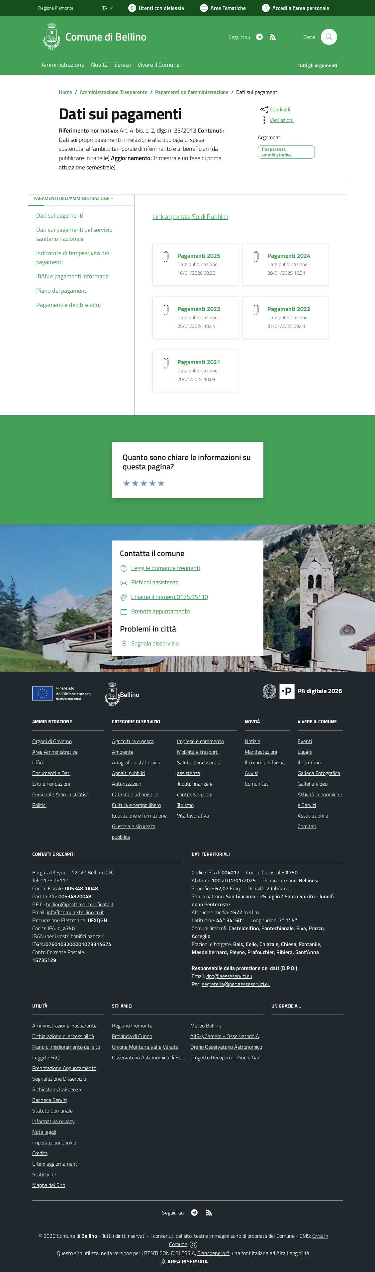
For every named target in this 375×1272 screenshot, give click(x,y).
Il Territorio (309, 762)
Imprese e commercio (200, 741)
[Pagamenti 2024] (256, 255)
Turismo (185, 805)
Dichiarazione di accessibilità (63, 1036)
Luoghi (305, 752)
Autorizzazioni (127, 784)
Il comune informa (265, 762)
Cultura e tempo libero (136, 805)
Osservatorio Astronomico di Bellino (151, 1057)
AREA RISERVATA (183, 1261)
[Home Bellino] (96, 36)
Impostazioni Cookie (54, 1142)
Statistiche (44, 1174)
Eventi (305, 741)
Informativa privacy (53, 1121)
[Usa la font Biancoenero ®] (156, 8)
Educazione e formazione (139, 816)
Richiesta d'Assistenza (56, 1089)
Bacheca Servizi (49, 1100)
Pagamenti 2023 (198, 308)
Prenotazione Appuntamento (64, 1068)
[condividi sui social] (275, 109)
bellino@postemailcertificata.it (80, 904)
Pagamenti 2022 (288, 308)
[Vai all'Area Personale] (295, 8)
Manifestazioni (261, 752)
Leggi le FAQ (46, 1057)
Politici (39, 805)
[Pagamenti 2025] (166, 255)
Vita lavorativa (193, 816)
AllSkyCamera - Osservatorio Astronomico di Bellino (247, 1036)
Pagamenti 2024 (288, 255)
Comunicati (257, 784)
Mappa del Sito (48, 1185)
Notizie (252, 741)
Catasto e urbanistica (135, 794)
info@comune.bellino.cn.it (75, 912)
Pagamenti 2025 (198, 255)
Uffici (37, 762)
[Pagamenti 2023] (166, 309)
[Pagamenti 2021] (166, 362)
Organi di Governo (52, 741)
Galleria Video (313, 784)
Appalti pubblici (128, 773)
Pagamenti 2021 (198, 361)
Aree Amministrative (55, 752)
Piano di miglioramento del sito (66, 1047)
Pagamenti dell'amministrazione (192, 92)
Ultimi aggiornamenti (55, 1164)
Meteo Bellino (205, 1025)
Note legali (44, 1132)
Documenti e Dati (51, 773)
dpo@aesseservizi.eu (229, 976)
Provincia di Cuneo (132, 1036)
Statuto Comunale (52, 1111)
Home (65, 92)
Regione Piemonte (132, 1025)
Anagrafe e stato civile (136, 762)
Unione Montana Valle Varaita (145, 1047)
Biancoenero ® (213, 1253)
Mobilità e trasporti (198, 752)
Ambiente (123, 752)
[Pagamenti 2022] (256, 309)
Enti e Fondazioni (51, 784)
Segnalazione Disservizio (59, 1079)
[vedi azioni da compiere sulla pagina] (276, 120)
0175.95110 (54, 880)
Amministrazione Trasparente (113, 92)
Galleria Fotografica (319, 773)
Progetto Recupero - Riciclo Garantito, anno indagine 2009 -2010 (262, 1057)
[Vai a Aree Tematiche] (223, 8)
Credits (39, 1153)
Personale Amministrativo (60, 794)
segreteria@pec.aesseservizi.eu (236, 984)
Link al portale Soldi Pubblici (190, 216)
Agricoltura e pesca (133, 741)
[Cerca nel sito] (329, 37)
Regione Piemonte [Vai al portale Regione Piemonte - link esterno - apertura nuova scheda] (55, 7)
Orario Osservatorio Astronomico (226, 1047)
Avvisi (251, 773)
